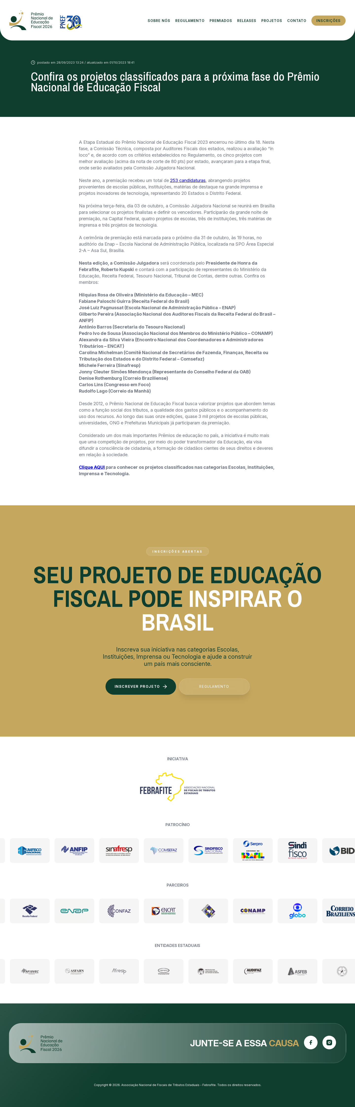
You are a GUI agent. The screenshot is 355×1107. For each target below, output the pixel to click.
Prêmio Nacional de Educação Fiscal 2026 (45, 20)
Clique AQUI (92, 467)
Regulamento (214, 686)
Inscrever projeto (141, 686)
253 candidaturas (188, 180)
